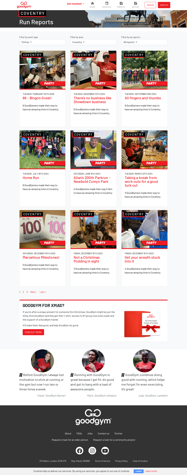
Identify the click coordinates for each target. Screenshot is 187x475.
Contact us (103, 433)
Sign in (150, 5)
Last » (43, 291)
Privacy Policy (121, 461)
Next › (33, 291)
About (68, 433)
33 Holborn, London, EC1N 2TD (52, 461)
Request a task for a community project (114, 439)
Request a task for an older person (70, 439)
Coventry (77, 42)
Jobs (90, 433)
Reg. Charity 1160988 (80, 461)
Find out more (33, 332)
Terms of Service (102, 461)
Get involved (74, 3)
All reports (129, 42)
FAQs (79, 433)
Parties (25, 42)
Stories (118, 433)
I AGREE (138, 471)
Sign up (164, 5)
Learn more (151, 470)
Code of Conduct (140, 461)
